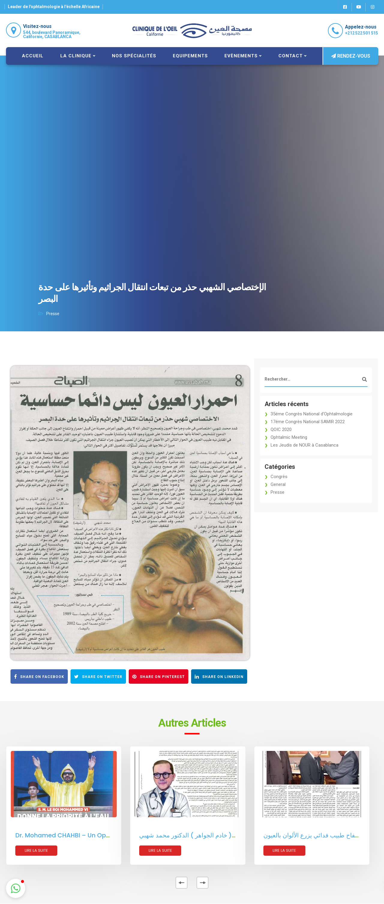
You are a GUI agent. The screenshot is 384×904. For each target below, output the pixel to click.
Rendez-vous (350, 56)
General (278, 484)
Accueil (33, 56)
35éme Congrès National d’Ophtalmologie (311, 414)
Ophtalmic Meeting (289, 437)
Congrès (279, 476)
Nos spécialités (134, 56)
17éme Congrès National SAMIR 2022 (308, 421)
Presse (52, 313)
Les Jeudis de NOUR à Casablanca (304, 445)
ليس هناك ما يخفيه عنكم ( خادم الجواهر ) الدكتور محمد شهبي (216, 835)
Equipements (190, 56)
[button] (15, 888)
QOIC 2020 (281, 429)
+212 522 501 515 (361, 33)
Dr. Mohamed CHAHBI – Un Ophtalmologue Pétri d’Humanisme (109, 835)
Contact (290, 56)
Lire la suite (36, 850)
